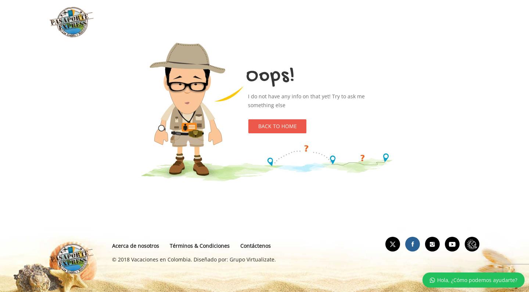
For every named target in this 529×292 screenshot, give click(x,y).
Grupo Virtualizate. (253, 259)
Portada (190, 22)
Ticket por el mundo (383, 22)
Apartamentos (239, 22)
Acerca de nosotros (135, 245)
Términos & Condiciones (200, 245)
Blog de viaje (290, 22)
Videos (332, 22)
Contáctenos (255, 245)
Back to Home (277, 126)
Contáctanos (441, 22)
